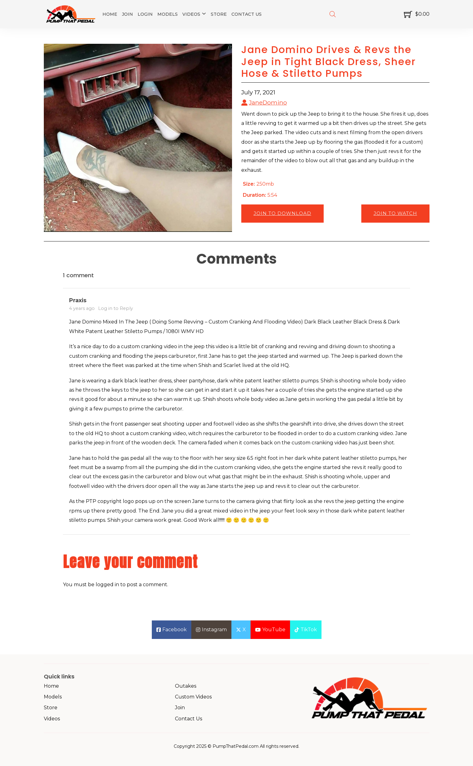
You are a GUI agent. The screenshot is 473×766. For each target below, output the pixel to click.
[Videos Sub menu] (204, 13)
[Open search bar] (333, 14)
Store (219, 14)
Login (145, 14)
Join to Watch (395, 213)
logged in (107, 584)
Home (109, 14)
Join (127, 14)
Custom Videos (193, 697)
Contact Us (246, 14)
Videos (191, 14)
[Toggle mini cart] (416, 14)
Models (167, 14)
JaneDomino (268, 102)
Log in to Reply (115, 308)
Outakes (185, 686)
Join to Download (282, 213)
